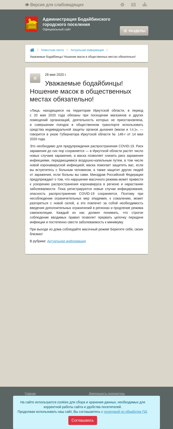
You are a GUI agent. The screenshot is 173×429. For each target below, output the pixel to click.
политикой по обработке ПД (125, 412)
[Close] (82, 420)
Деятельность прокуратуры (107, 393)
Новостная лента (52, 50)
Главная (30, 393)
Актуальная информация (87, 50)
